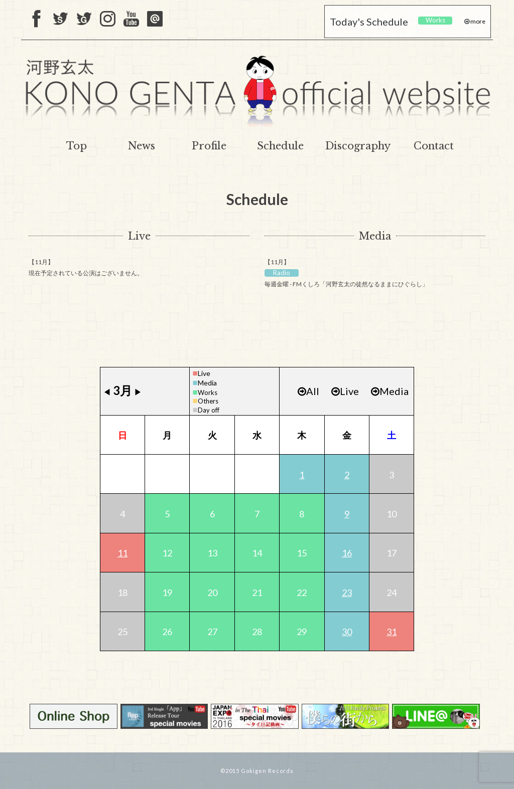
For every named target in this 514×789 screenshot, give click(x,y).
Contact (434, 146)
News (141, 146)
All (308, 391)
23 (347, 592)
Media (375, 236)
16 (347, 552)
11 (122, 552)
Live (139, 236)
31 (392, 631)
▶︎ (138, 392)
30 (347, 631)
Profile (209, 146)
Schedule (280, 146)
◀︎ (107, 392)
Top (76, 146)
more (477, 21)
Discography (358, 146)
